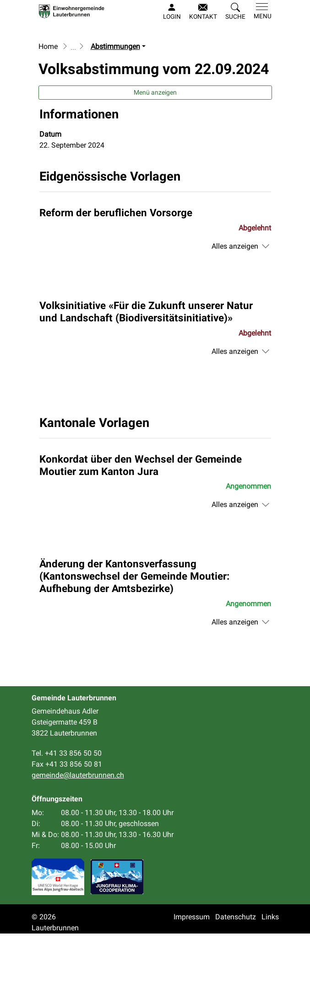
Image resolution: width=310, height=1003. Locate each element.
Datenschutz (235, 986)
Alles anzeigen (235, 315)
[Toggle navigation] (261, 11)
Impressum (192, 986)
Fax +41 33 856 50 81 (67, 834)
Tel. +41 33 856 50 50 (67, 823)
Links (270, 986)
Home (48, 116)
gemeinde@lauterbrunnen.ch (78, 845)
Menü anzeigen (155, 161)
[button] (235, 12)
